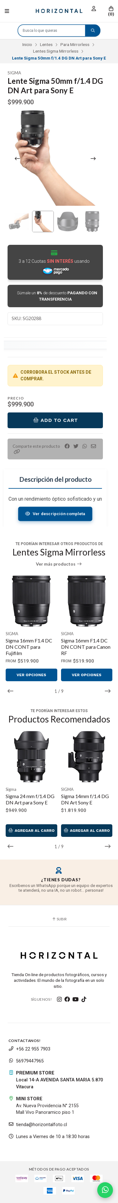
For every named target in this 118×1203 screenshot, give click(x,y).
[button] (17, 451)
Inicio (27, 44)
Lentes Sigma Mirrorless (55, 51)
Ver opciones (31, 675)
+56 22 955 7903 (29, 1049)
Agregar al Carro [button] (31, 830)
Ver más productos (59, 564)
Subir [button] (59, 919)
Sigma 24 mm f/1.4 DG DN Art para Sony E (30, 799)
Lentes (46, 44)
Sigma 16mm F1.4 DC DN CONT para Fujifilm (29, 646)
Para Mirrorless (74, 44)
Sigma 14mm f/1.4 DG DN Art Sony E (85, 799)
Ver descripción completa (55, 513)
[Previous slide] (17, 158)
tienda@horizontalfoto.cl (37, 1124)
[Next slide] (93, 158)
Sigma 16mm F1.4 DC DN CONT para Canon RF (85, 646)
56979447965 (26, 1061)
